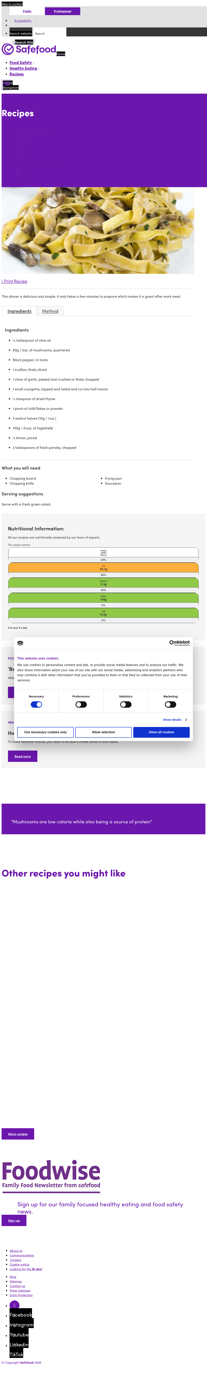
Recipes (17, 74)
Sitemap (16, 1281)
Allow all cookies (161, 732)
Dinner (21, 147)
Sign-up (14, 1220)
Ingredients (19, 311)
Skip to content (12, 4)
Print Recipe (14, 281)
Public (27, 11)
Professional (62, 11)
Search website (21, 33)
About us (16, 1250)
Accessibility (22, 20)
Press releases (20, 1290)
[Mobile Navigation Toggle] (6, 85)
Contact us (17, 1286)
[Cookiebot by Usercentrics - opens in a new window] (172, 643)
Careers (15, 1259)
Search (8, 121)
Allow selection (103, 732)
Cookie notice (19, 1264)
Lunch (20, 143)
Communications (22, 1255)
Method (50, 311)
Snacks (21, 152)
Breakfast (23, 138)
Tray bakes (24, 129)
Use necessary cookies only (45, 732)
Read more (23, 756)
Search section (26, 164)
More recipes (18, 1134)
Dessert (21, 156)
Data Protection (21, 1295)
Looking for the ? (26, 1269)
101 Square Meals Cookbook (36, 133)
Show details (172, 719)
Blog (13, 1276)
